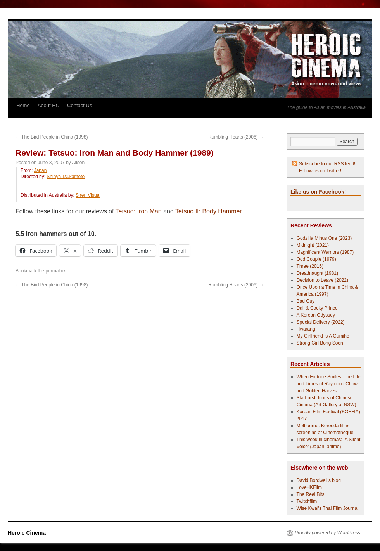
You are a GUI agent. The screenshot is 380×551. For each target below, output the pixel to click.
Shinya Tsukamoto (66, 176)
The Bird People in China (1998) (52, 137)
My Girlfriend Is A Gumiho (323, 336)
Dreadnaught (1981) (317, 273)
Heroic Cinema (27, 533)
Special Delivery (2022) (321, 322)
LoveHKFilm (309, 487)
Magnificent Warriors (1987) (325, 252)
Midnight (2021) (313, 245)
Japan (40, 170)
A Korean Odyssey (316, 315)
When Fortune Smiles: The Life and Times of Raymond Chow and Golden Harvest (329, 383)
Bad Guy (306, 301)
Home (23, 105)
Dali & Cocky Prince (317, 308)
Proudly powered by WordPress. (328, 532)
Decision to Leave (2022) (322, 280)
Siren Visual (88, 195)
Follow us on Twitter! (320, 170)
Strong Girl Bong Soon (320, 343)
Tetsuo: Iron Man (139, 211)
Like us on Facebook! (318, 192)
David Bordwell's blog (319, 480)
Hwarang (306, 329)
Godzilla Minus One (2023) (324, 238)
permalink (55, 271)
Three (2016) (310, 266)
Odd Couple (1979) (316, 259)
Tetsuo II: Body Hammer (208, 211)
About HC (48, 105)
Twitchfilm (307, 501)
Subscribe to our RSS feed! (327, 163)
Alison (78, 162)
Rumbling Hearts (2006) (236, 137)
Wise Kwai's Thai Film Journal (327, 508)
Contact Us (79, 105)
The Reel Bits (311, 494)
